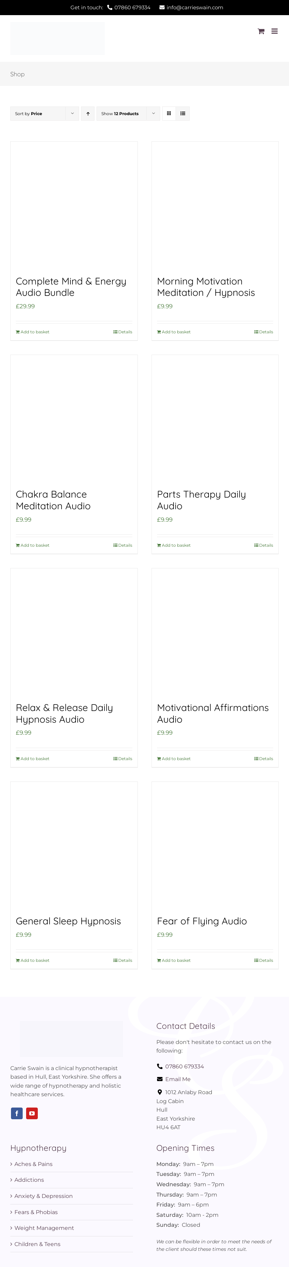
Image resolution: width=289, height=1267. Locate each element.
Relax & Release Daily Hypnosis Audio (64, 713)
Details (125, 331)
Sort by (28, 113)
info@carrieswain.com (191, 7)
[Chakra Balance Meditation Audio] (74, 418)
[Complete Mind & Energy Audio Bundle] (74, 205)
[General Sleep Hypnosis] (74, 845)
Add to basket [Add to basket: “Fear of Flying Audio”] (176, 960)
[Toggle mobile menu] (275, 31)
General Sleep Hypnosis (68, 921)
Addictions (29, 1180)
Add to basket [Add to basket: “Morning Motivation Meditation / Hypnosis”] (176, 331)
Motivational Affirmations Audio (213, 713)
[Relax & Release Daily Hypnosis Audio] (74, 631)
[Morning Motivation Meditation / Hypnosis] (215, 205)
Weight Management (44, 1228)
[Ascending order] (88, 114)
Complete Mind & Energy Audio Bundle (71, 287)
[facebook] (17, 1113)
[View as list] (182, 113)
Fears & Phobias (36, 1212)
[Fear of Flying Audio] (215, 845)
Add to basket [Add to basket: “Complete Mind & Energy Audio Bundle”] (35, 331)
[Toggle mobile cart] (261, 31)
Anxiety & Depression (43, 1196)
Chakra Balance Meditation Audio (53, 500)
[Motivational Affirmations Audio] (215, 631)
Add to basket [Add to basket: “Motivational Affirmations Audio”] (176, 758)
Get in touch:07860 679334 (110, 7)
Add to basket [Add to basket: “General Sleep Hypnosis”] (35, 960)
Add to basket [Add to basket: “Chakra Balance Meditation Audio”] (35, 545)
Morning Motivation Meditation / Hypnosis (206, 287)
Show (119, 113)
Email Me (173, 1079)
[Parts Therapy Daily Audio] (215, 418)
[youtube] (32, 1113)
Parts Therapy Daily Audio (201, 500)
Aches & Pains (33, 1164)
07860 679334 (180, 1066)
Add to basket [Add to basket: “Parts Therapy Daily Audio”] (176, 545)
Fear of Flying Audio (202, 921)
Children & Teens (37, 1244)
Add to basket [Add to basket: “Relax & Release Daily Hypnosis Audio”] (35, 758)
